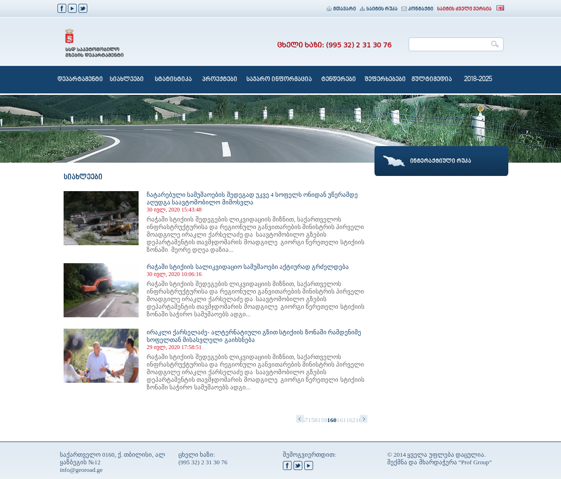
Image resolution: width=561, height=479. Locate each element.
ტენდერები (338, 79)
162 (350, 420)
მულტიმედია (431, 79)
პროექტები (219, 79)
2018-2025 (478, 79)
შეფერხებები (385, 79)
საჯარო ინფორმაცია (279, 79)
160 (332, 420)
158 (313, 420)
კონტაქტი (417, 9)
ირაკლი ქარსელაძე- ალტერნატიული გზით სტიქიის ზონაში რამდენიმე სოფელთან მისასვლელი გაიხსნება (254, 336)
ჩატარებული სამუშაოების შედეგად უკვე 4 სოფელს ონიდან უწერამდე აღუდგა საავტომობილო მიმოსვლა (252, 198)
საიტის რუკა (379, 9)
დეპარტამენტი (80, 79)
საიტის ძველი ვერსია (464, 9)
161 (341, 420)
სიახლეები (127, 79)
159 (322, 420)
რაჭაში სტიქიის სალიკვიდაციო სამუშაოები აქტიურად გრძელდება (248, 266)
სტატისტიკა (173, 79)
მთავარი (341, 9)
